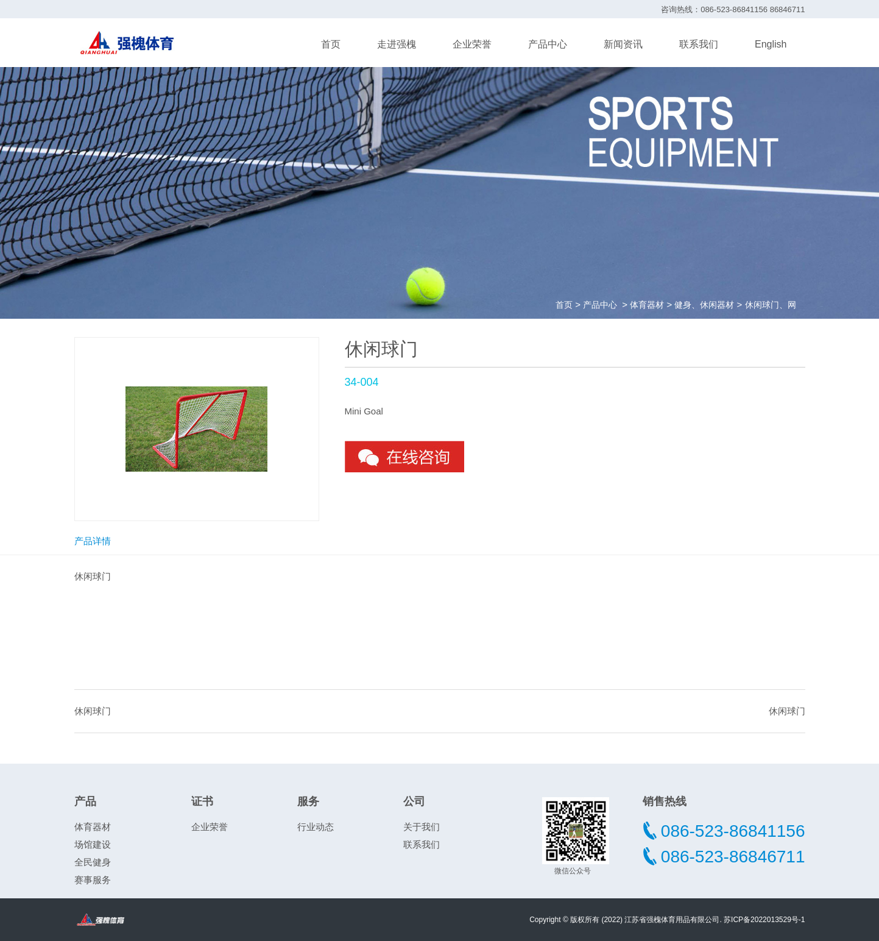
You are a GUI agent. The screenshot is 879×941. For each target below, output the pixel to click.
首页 (331, 44)
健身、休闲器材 (704, 305)
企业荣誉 (472, 44)
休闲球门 (92, 711)
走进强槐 (396, 44)
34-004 (362, 382)
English (770, 44)
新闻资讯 (623, 44)
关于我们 (421, 827)
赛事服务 (92, 880)
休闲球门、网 (770, 305)
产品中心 (547, 44)
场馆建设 (92, 844)
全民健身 (92, 862)
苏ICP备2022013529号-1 (764, 919)
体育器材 (647, 305)
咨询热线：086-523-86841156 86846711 (733, 9)
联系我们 (698, 44)
